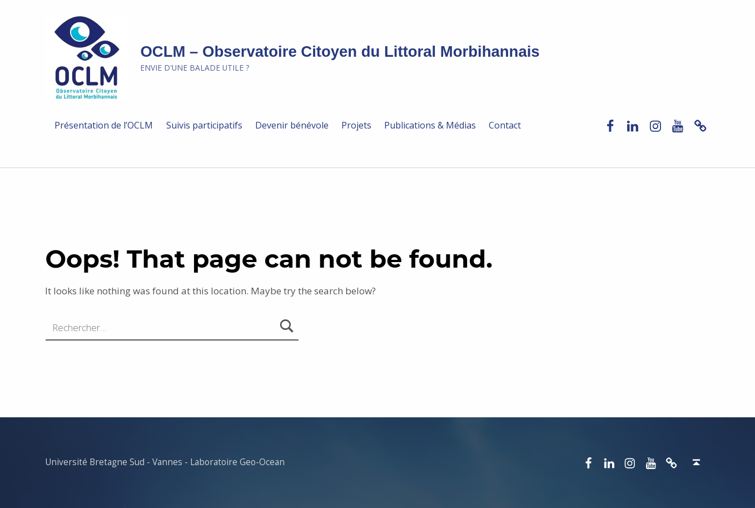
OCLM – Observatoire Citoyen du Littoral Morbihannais (339, 51)
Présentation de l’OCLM (103, 125)
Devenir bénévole (292, 125)
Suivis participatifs (204, 125)
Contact (505, 125)
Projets (356, 125)
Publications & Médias (430, 125)
